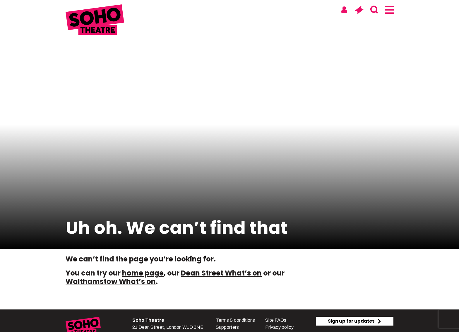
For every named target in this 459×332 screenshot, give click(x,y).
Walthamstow (255, 9)
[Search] (374, 10)
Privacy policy (279, 327)
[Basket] (359, 10)
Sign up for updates (355, 321)
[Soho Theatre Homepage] (95, 20)
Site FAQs (275, 320)
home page (143, 273)
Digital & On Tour (305, 9)
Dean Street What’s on (221, 273)
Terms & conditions (235, 320)
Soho (221, 9)
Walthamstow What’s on (111, 281)
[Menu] (389, 10)
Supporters (227, 327)
